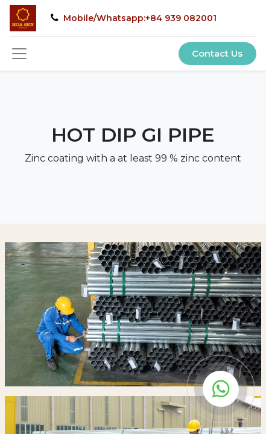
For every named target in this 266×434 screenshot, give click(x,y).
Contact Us (217, 53)
